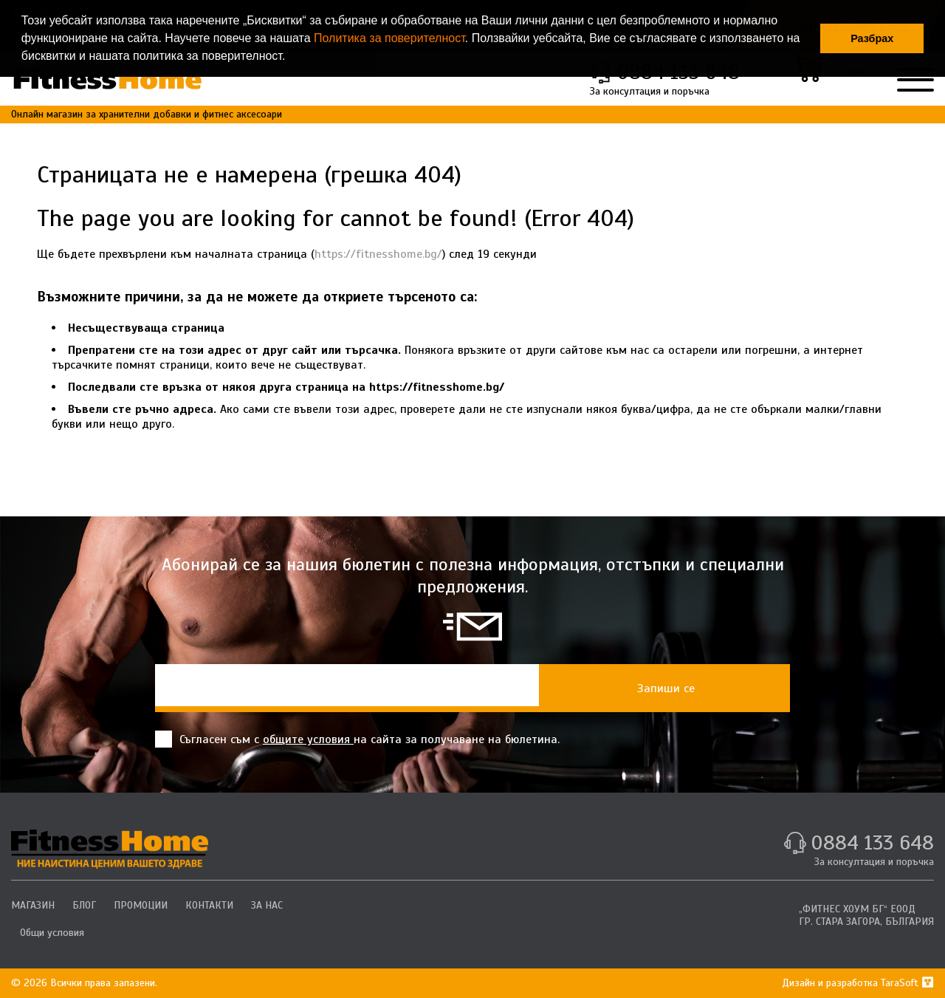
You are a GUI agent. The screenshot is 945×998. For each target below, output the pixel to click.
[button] (291, 57)
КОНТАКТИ (209, 905)
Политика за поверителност (389, 38)
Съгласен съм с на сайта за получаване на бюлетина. (357, 739)
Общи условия (52, 932)
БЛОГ (84, 905)
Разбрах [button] (871, 38)
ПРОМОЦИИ (141, 905)
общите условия (308, 739)
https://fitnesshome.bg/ (378, 254)
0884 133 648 (872, 842)
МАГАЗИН (33, 905)
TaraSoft (907, 983)
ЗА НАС (267, 905)
